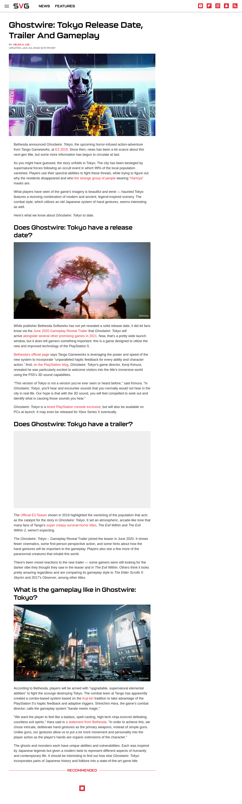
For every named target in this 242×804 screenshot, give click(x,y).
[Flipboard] (209, 8)
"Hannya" (136, 178)
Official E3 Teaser (33, 515)
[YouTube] (200, 8)
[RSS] (235, 8)
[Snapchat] (226, 8)
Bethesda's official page (31, 354)
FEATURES (65, 6)
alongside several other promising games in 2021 (60, 336)
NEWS (44, 6)
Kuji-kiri (87, 698)
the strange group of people (95, 178)
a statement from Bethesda (86, 722)
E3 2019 (61, 149)
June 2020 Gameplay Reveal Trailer (60, 331)
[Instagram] (217, 8)
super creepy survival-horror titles (71, 525)
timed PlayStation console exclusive (74, 407)
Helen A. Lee (21, 44)
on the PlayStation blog (50, 365)
